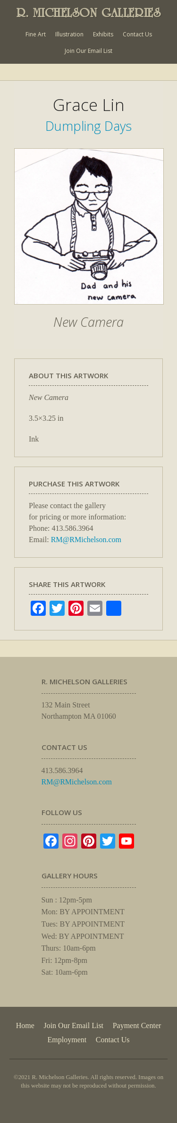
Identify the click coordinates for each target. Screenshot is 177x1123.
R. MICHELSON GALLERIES (89, 13)
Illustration (69, 34)
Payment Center (137, 1025)
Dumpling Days (88, 126)
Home (25, 1025)
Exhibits (103, 34)
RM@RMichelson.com (86, 540)
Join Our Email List (88, 51)
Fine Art (35, 34)
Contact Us (137, 34)
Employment (67, 1040)
